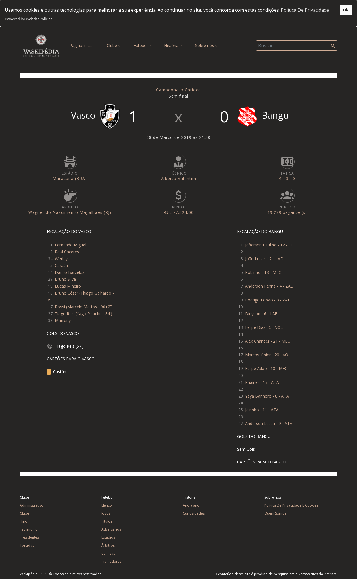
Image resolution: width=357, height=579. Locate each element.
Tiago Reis (64, 411)
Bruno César (66, 391)
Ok (346, 10)
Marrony (63, 418)
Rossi (60, 405)
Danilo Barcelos (69, 370)
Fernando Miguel (70, 343)
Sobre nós (206, 45)
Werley (61, 356)
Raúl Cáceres (67, 350)
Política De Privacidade (305, 10)
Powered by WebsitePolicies (28, 18)
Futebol (142, 45)
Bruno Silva (65, 377)
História (173, 45)
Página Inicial (83, 45)
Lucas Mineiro (68, 384)
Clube (113, 45)
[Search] (296, 45)
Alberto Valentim (178, 276)
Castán (61, 363)
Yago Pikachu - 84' (94, 411)
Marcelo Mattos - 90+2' (89, 405)
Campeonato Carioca (178, 188)
